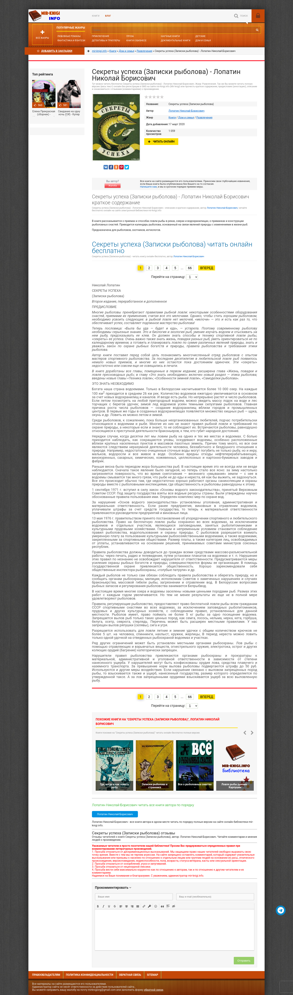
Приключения (100, 36)
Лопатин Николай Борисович (186, 110)
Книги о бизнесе (136, 40)
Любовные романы (69, 36)
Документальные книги (175, 40)
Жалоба (112, 185)
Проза (130, 36)
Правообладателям (46, 974)
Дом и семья (203, 40)
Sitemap (152, 974)
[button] (98, 906)
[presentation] (97, 906)
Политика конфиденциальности (89, 974)
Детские (200, 36)
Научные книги (170, 36)
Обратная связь (130, 974)
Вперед (206, 268)
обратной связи (153, 989)
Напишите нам (148, 186)
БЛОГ (108, 16)
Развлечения (204, 117)
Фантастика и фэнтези (71, 40)
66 (190, 268)
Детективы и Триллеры (106, 40)
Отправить (244, 960)
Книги (95, 16)
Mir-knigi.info (56, 15)
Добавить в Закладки (54, 50)
